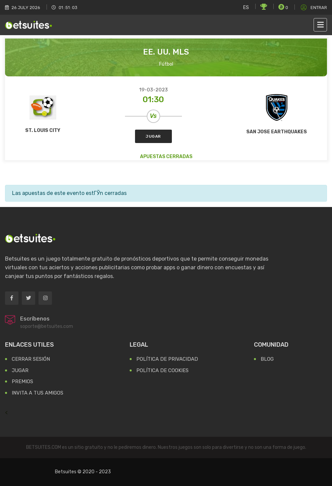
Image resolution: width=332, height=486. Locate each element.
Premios (22, 381)
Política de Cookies (162, 370)
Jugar (153, 136)
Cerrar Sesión (31, 359)
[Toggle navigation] (320, 24)
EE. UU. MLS (166, 52)
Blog (267, 359)
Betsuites (65, 472)
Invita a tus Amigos (37, 393)
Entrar (313, 7)
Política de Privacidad (167, 359)
